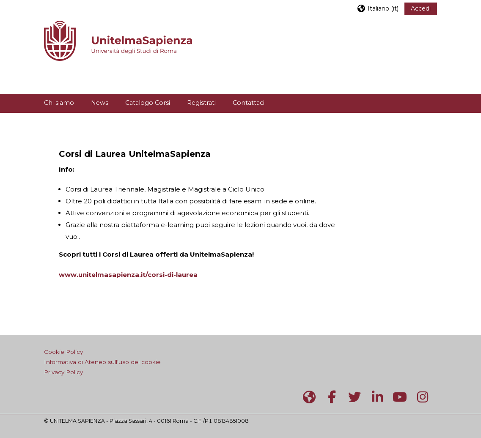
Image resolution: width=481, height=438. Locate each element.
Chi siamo (59, 103)
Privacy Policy (63, 372)
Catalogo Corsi (147, 103)
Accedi (421, 8)
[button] (377, 8)
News (99, 103)
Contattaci (248, 103)
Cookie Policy (63, 351)
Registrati (201, 103)
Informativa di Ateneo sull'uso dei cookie (102, 362)
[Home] (118, 40)
